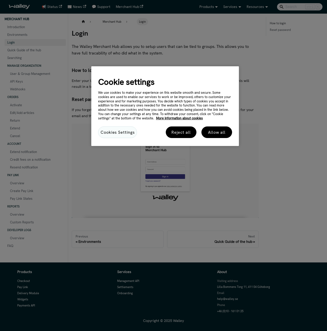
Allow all (216, 132)
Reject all (181, 132)
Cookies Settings (117, 132)
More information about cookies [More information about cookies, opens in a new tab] (179, 118)
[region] (165, 106)
